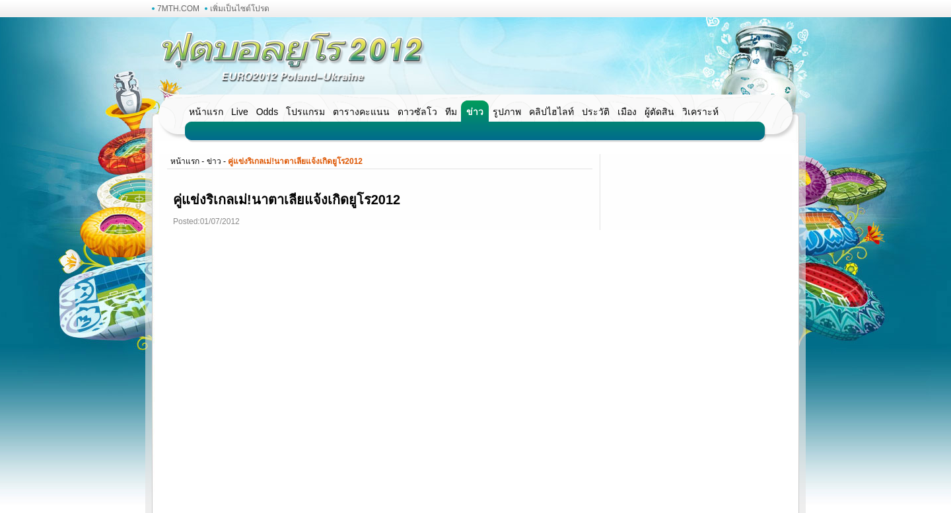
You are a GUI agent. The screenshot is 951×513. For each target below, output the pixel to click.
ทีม (451, 111)
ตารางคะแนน (361, 111)
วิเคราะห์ (700, 111)
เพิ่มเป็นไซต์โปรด (239, 8)
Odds (267, 111)
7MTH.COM (178, 8)
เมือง (627, 111)
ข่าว (474, 111)
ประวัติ (596, 111)
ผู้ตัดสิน (659, 111)
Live (239, 111)
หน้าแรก (206, 111)
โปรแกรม (305, 111)
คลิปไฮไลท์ (551, 111)
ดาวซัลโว (417, 111)
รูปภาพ (507, 111)
